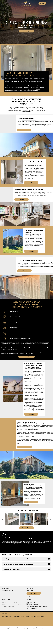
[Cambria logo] (22, 576)
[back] (2, 519)
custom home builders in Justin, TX (29, 120)
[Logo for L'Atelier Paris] (39, 576)
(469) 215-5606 (29, 590)
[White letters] (39, 582)
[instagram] (29, 596)
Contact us (13, 353)
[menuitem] (28, 602)
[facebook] (27, 596)
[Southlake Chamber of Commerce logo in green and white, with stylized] (14, 582)
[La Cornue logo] (48, 576)
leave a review (42, 542)
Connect (38, 89)
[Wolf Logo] (5, 576)
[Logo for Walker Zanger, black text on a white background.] (31, 582)
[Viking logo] (14, 576)
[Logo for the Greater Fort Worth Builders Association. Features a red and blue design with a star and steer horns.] (5, 582)
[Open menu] (50, 3)
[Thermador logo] (31, 576)
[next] (50, 519)
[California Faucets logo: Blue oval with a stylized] (22, 582)
